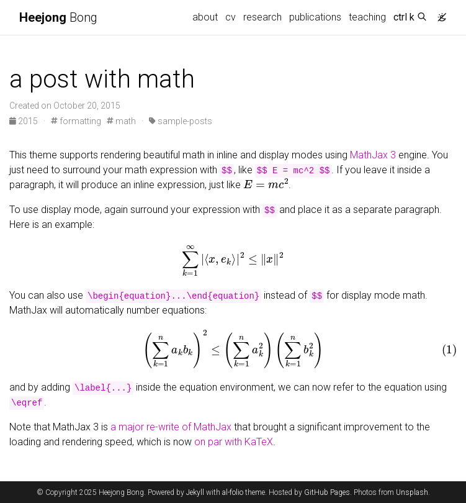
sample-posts (180, 121)
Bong (58, 17)
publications (315, 17)
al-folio (232, 492)
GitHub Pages (327, 492)
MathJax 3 (373, 155)
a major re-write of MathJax (170, 427)
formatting (76, 121)
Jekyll (195, 492)
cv (230, 17)
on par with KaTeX (233, 442)
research (262, 17)
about (205, 17)
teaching (367, 17)
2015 (24, 121)
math (121, 121)
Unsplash (412, 492)
